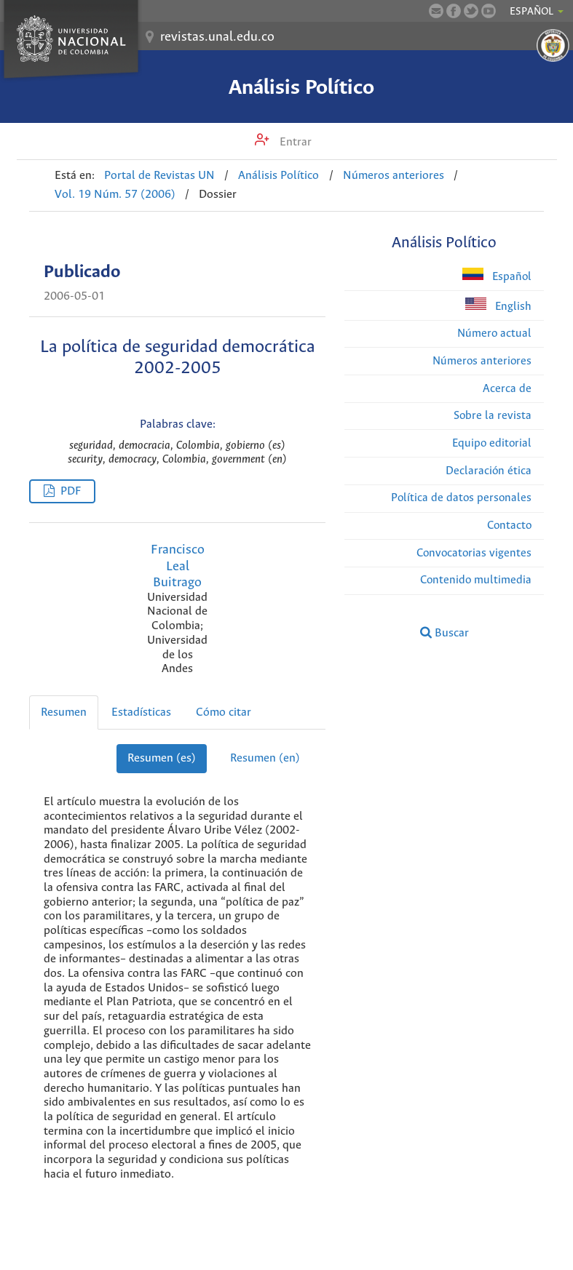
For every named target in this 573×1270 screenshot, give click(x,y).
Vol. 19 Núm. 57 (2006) (115, 194)
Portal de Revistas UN (159, 175)
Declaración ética (488, 471)
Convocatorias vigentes (473, 553)
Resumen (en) (265, 758)
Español (496, 275)
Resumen (64, 712)
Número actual (494, 333)
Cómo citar (223, 712)
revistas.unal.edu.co (217, 37)
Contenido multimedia (475, 580)
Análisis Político (301, 88)
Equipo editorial (491, 443)
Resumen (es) (161, 758)
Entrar (294, 142)
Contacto (509, 525)
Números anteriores (393, 175)
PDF (70, 491)
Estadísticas (141, 712)
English (498, 305)
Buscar (444, 632)
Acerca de (507, 389)
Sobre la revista (492, 416)
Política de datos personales (461, 498)
